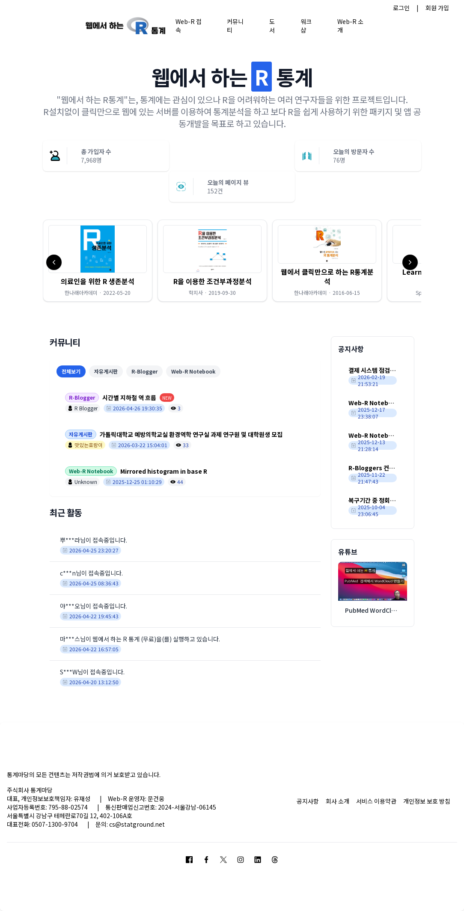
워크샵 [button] (306, 25)
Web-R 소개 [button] (350, 25)
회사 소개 (337, 801)
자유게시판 (106, 371)
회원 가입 (437, 7)
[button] (97, 261)
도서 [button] (272, 25)
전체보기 (71, 371)
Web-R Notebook (193, 371)
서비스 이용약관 (376, 801)
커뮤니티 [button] (235, 25)
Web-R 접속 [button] (188, 25)
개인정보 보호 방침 (426, 801)
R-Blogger (144, 371)
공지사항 (308, 801)
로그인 (401, 7)
